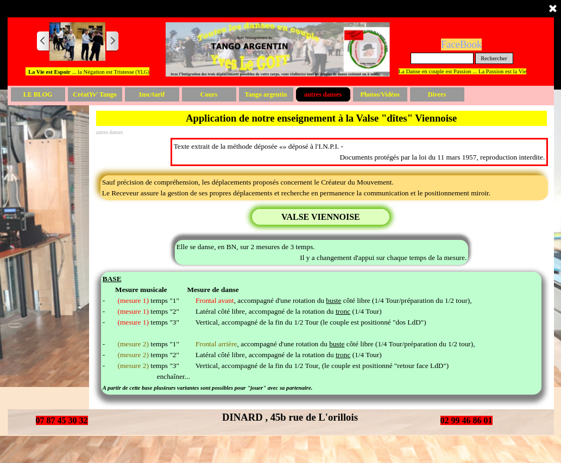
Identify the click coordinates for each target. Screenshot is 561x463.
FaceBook (461, 44)
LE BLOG (38, 94)
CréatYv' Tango (94, 94)
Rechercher (494, 58)
